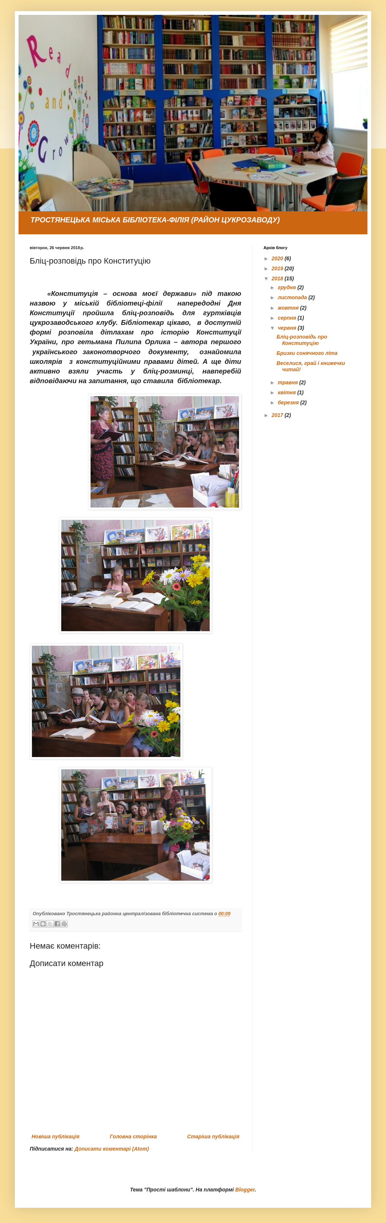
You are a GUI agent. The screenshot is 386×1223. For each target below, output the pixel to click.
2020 (278, 258)
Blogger (245, 1190)
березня (289, 402)
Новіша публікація (55, 1136)
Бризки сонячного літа (307, 353)
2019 (278, 268)
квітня (287, 392)
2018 (278, 278)
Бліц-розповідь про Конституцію (302, 340)
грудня (287, 287)
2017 (278, 415)
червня (288, 328)
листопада (293, 297)
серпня (287, 318)
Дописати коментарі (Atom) (112, 1149)
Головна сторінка (133, 1136)
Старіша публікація (213, 1136)
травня (288, 382)
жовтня (289, 308)
